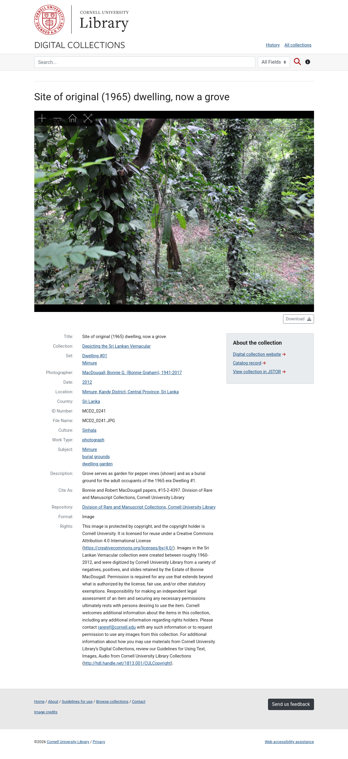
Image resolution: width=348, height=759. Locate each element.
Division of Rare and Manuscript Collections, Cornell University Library (148, 507)
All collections (298, 45)
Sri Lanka (91, 401)
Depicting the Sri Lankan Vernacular (116, 346)
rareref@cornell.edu (117, 627)
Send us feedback (291, 704)
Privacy (99, 741)
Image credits (46, 712)
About (53, 701)
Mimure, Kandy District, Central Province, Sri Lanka (130, 392)
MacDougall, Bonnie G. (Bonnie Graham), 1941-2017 (132, 372)
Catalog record (249, 363)
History (273, 45)
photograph (93, 440)
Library (103, 20)
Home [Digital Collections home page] (39, 701)
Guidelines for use (77, 701)
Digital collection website (259, 354)
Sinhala (89, 430)
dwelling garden (97, 464)
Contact (139, 701)
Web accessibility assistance (289, 741)
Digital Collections (79, 44)
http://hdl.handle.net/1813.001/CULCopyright (127, 663)
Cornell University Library (68, 741)
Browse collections (112, 701)
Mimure (89, 363)
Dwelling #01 (94, 355)
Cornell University (49, 20)
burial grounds (96, 456)
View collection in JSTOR (259, 371)
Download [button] (298, 318)
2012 (87, 382)
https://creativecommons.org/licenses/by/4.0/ (128, 548)
